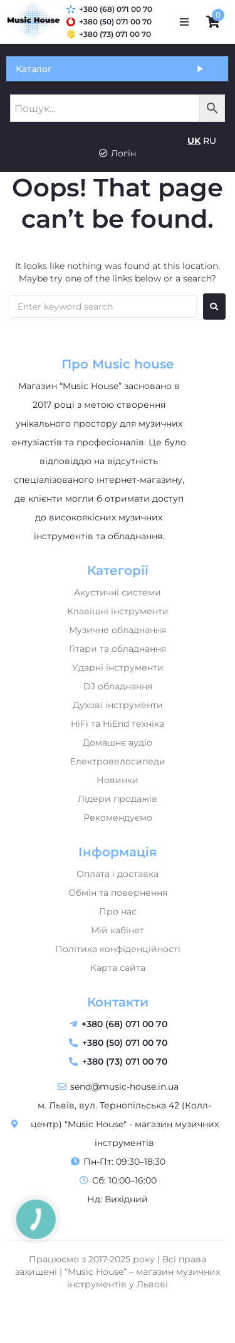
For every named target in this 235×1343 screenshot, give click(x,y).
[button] (184, 22)
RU (209, 140)
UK (194, 140)
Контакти (118, 1002)
